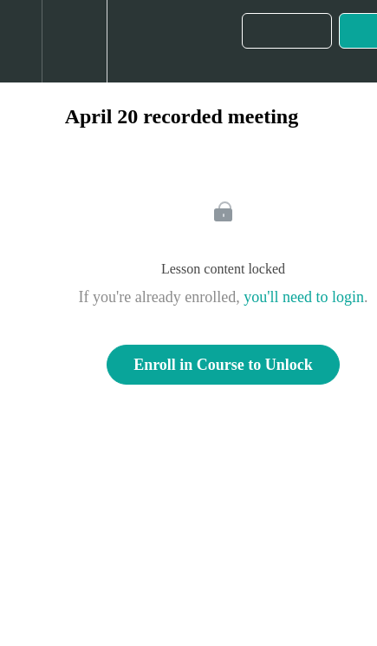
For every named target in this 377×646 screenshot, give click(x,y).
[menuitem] (74, 41)
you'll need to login (304, 297)
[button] (21, 41)
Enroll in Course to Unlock (223, 364)
